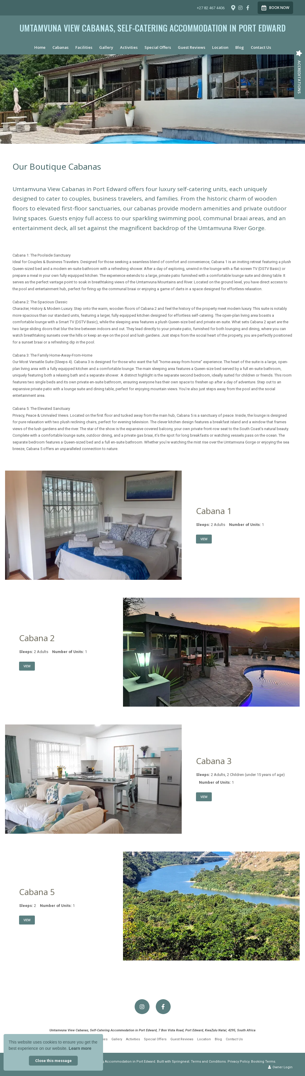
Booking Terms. (263, 1061)
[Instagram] (240, 7)
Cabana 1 (214, 510)
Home (40, 47)
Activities (129, 47)
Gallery (106, 47)
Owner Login (280, 1067)
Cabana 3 (214, 760)
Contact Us (261, 47)
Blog (239, 47)
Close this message (53, 1060)
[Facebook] (247, 7)
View (203, 539)
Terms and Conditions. (209, 1061)
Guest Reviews (191, 47)
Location (220, 47)
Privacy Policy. (239, 1061)
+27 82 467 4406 (211, 8)
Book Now (275, 7)
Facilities (83, 47)
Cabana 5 (37, 891)
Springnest (180, 1061)
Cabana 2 (37, 638)
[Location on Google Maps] (233, 7)
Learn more (80, 1048)
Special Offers (157, 47)
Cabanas (60, 47)
